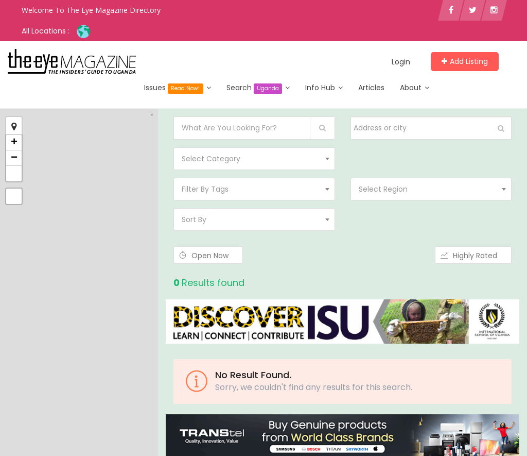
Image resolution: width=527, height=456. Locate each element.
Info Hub (324, 87)
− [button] (14, 158)
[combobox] (254, 158)
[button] (14, 173)
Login (401, 62)
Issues (177, 88)
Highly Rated (473, 255)
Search (258, 88)
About (414, 87)
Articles (371, 87)
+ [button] (14, 142)
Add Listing (465, 61)
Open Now (208, 255)
